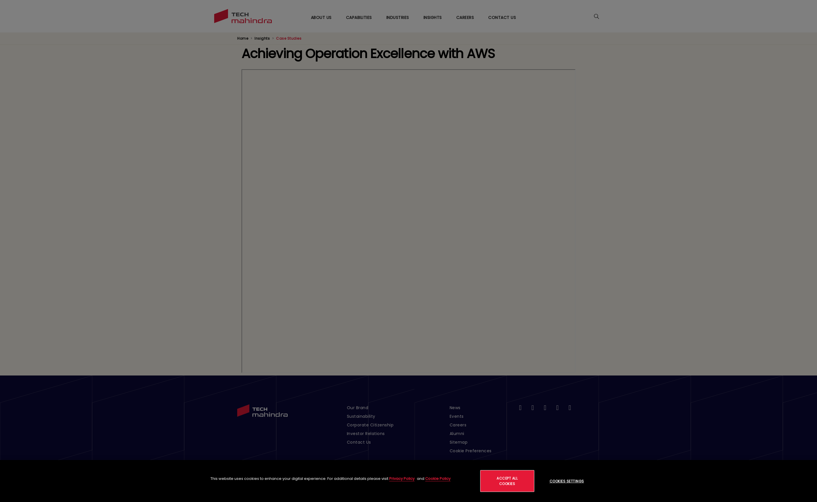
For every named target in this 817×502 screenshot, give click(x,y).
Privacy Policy (402, 478)
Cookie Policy (438, 478)
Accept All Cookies (507, 481)
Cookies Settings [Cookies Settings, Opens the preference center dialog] (567, 481)
